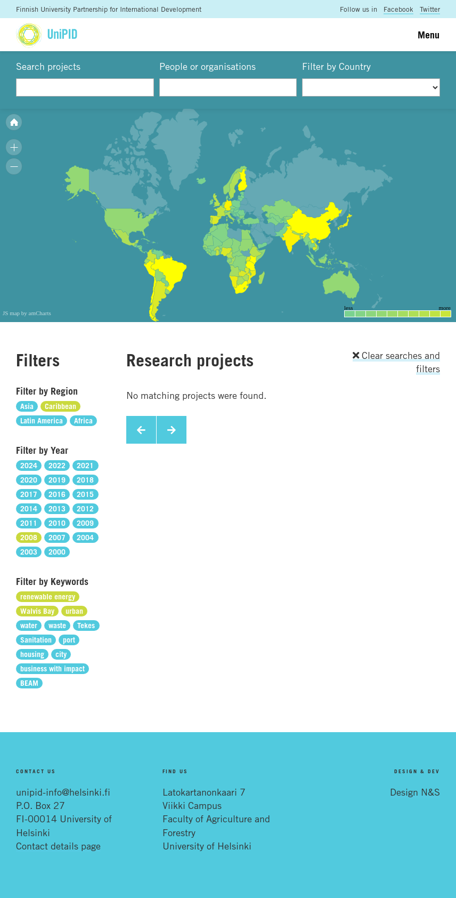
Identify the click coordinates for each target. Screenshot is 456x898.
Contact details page (58, 846)
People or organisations (207, 66)
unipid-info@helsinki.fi (63, 792)
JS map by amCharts (27, 313)
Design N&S (415, 792)
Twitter (430, 9)
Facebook (398, 9)
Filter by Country (336, 66)
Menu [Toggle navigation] (428, 35)
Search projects (48, 66)
